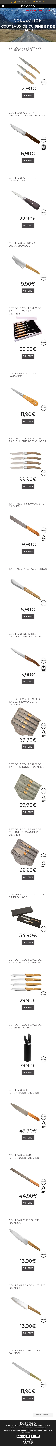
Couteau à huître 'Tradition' (22, 179)
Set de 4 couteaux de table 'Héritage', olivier (27, 440)
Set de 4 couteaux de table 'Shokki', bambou (26, 765)
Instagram (31, 1442)
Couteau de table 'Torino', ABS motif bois (27, 635)
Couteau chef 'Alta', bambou (24, 1221)
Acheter (28, 95)
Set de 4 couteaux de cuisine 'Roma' (25, 1026)
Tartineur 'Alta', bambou (28, 568)
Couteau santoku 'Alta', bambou (27, 1287)
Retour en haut (43, 1415)
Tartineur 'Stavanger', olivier (26, 505)
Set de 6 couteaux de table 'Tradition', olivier (25, 311)
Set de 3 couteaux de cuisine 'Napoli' (25, 49)
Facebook (25, 1442)
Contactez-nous (28, 1432)
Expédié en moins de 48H (14, 1426)
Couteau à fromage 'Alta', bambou (24, 244)
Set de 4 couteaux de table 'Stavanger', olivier (25, 702)
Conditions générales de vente (16, 1430)
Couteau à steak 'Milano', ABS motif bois (27, 114)
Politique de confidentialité (41, 1430)
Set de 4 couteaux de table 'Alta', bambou (25, 961)
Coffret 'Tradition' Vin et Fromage (27, 896)
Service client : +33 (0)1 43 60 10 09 (38, 1426)
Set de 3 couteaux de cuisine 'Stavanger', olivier (25, 832)
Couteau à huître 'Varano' (22, 375)
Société (29, 1428)
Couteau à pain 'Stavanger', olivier (24, 1156)
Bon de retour (40, 1428)
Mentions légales (17, 1428)
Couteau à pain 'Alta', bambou (25, 1352)
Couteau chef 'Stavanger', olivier (24, 1091)
